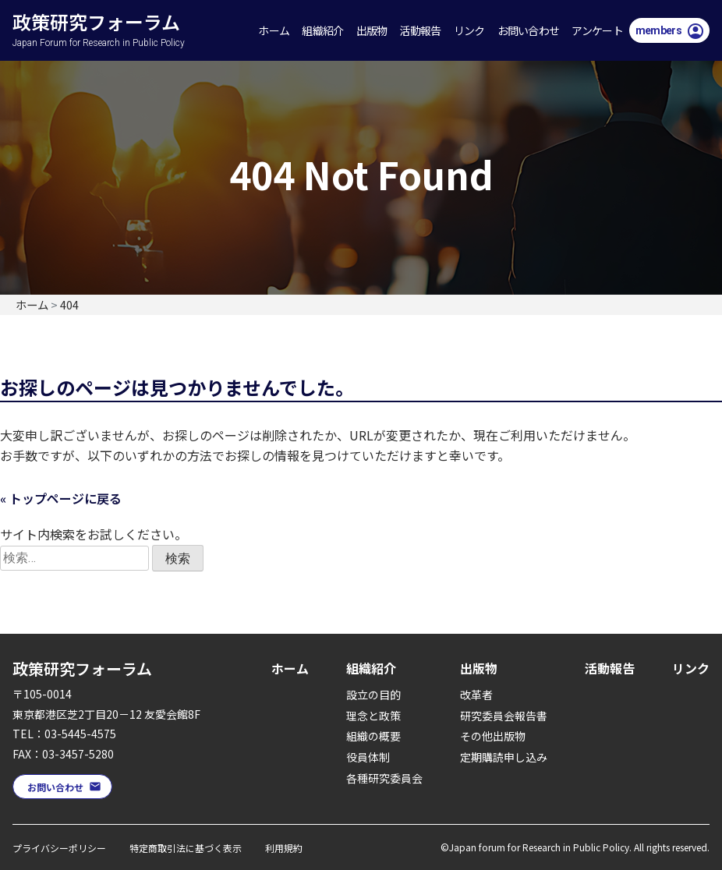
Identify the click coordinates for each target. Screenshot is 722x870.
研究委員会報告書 (503, 715)
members (658, 30)
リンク (469, 30)
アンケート (597, 30)
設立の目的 (373, 694)
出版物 (372, 30)
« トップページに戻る (61, 498)
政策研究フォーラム (110, 13)
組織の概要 (373, 736)
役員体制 (368, 757)
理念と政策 (373, 715)
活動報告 (420, 30)
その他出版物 (493, 736)
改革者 (476, 694)
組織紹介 (322, 30)
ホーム (273, 30)
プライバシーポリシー (59, 847)
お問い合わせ (528, 30)
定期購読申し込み (503, 757)
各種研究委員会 (384, 778)
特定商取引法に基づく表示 (185, 847)
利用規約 (284, 847)
